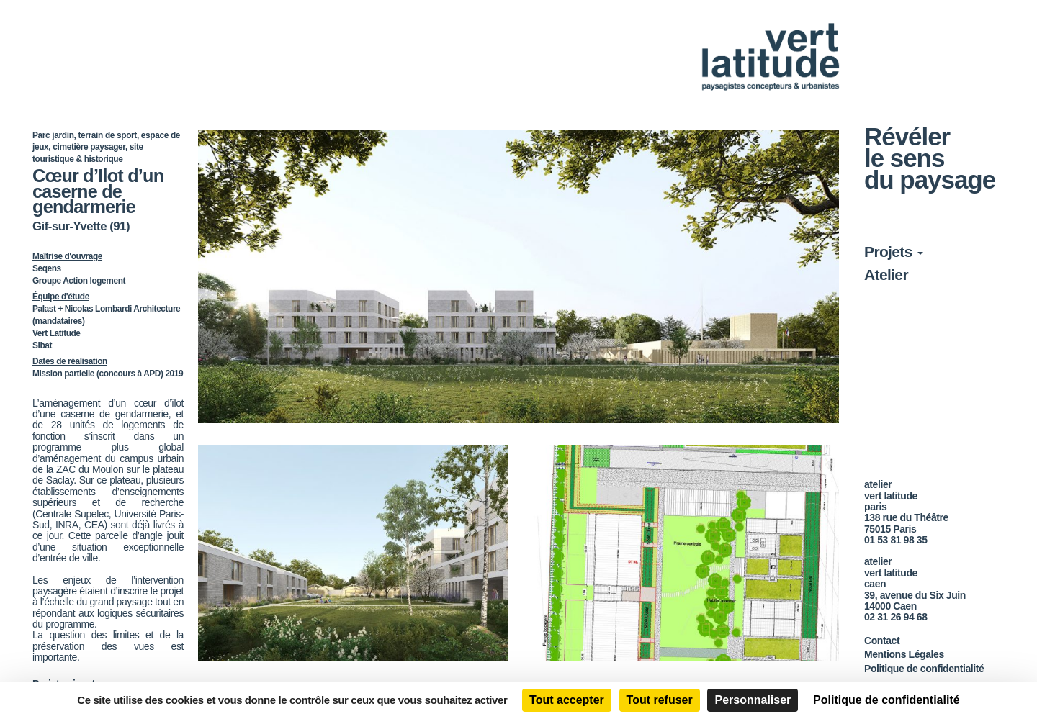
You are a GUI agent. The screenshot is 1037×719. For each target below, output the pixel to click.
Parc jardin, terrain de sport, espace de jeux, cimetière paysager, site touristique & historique (106, 147)
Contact (881, 640)
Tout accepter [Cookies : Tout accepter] (566, 700)
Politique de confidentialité (924, 668)
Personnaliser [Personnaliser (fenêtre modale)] (752, 700)
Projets (893, 251)
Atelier (886, 274)
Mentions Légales (904, 654)
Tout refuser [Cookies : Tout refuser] (660, 700)
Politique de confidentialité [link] (886, 700)
